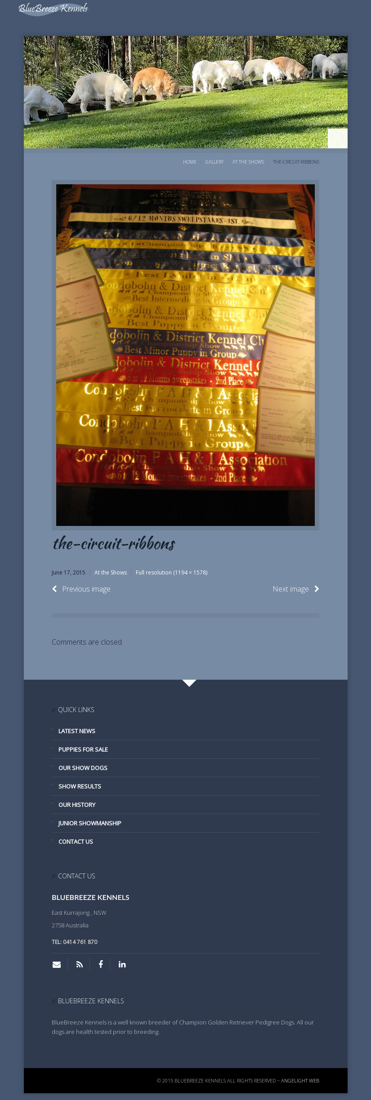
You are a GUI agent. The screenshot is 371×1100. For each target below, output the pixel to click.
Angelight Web (300, 1080)
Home (190, 162)
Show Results (79, 786)
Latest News (76, 731)
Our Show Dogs (82, 768)
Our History (76, 805)
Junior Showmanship (89, 823)
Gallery (214, 162)
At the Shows (248, 162)
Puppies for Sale (83, 749)
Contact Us (75, 841)
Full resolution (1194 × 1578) (171, 572)
